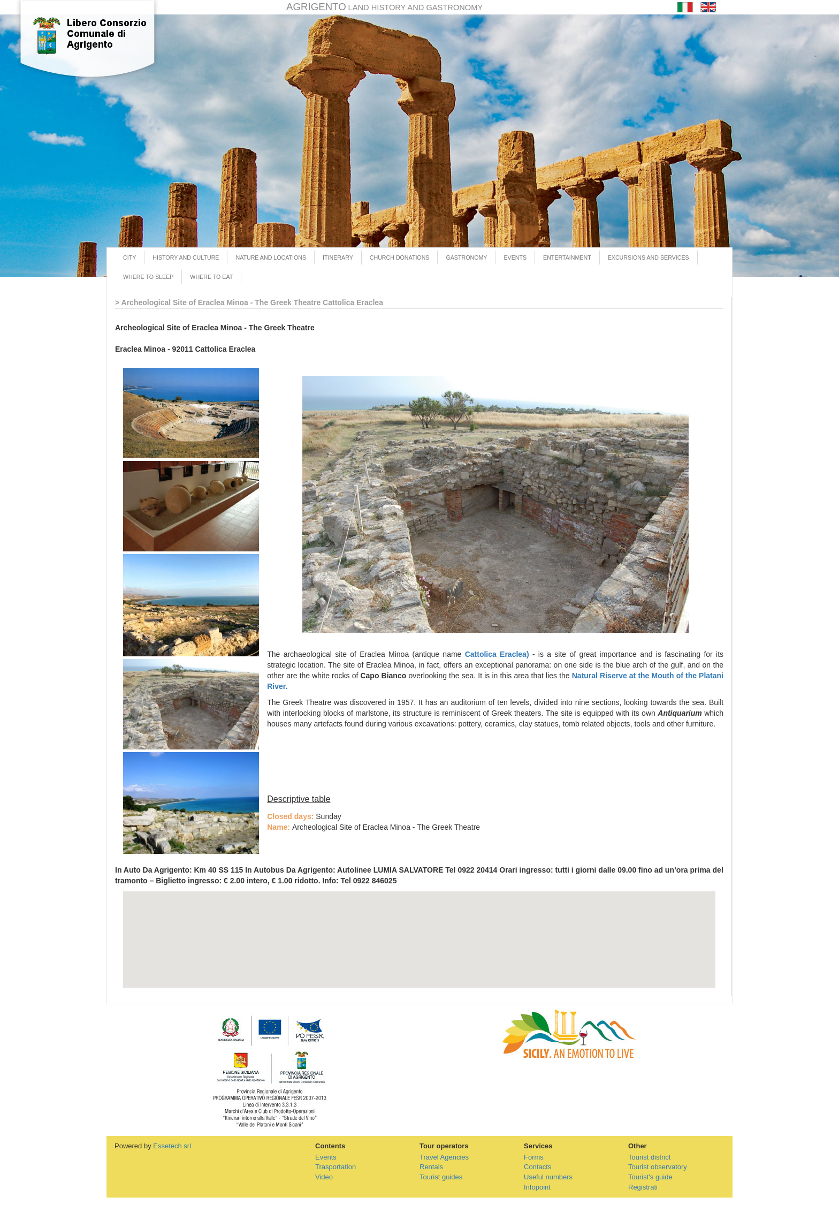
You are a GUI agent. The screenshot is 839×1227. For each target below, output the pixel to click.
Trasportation (335, 1167)
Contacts (537, 1167)
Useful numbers (548, 1177)
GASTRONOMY (466, 257)
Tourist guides (441, 1177)
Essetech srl (172, 1146)
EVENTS (515, 257)
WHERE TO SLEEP (148, 277)
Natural (586, 675)
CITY (129, 257)
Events (326, 1157)
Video (324, 1177)
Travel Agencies (444, 1157)
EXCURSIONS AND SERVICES (648, 257)
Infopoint (537, 1187)
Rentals (431, 1167)
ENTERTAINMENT (567, 257)
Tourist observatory (657, 1167)
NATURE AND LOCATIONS (270, 257)
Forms (534, 1157)
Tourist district (649, 1157)
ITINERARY (338, 257)
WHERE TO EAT (211, 277)
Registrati (643, 1187)
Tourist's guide (650, 1177)
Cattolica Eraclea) (497, 654)
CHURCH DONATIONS (400, 257)
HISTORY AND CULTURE (185, 257)
